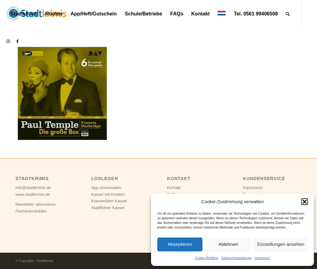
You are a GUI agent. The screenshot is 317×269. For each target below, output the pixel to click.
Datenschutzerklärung (236, 258)
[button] (305, 202)
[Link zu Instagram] (8, 41)
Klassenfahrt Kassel (109, 201)
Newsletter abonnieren (35, 204)
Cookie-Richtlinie (206, 258)
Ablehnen (228, 244)
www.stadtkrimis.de (32, 194)
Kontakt (174, 187)
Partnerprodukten (30, 211)
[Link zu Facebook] (17, 41)
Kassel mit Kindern (108, 194)
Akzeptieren (179, 244)
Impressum (262, 258)
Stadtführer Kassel (107, 207)
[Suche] (288, 14)
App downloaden (106, 187)
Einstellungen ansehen (280, 244)
